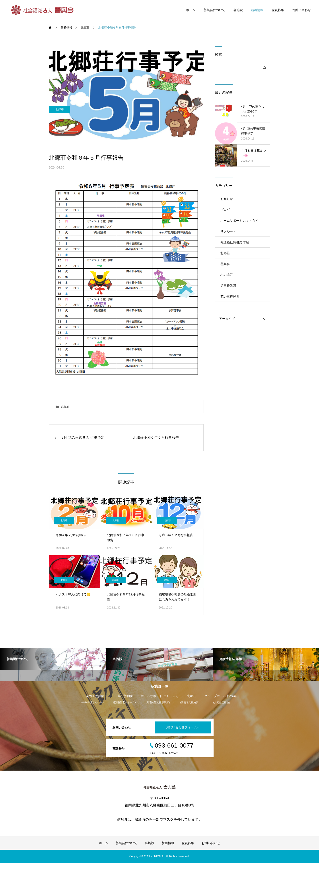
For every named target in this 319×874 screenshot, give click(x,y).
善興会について (214, 10)
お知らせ (226, 199)
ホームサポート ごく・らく (239, 220)
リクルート (228, 231)
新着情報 (257, 10)
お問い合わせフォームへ (180, 738)
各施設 (238, 10)
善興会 (225, 264)
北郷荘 (61, 139)
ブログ (225, 209)
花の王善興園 (229, 296)
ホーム (190, 10)
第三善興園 (228, 285)
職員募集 (278, 10)
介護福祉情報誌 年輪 (234, 242)
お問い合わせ (301, 10)
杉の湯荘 (226, 275)
